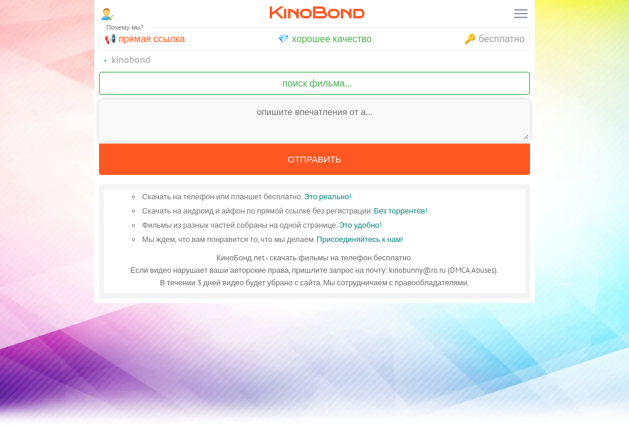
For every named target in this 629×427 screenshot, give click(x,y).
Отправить (314, 159)
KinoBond (317, 13)
